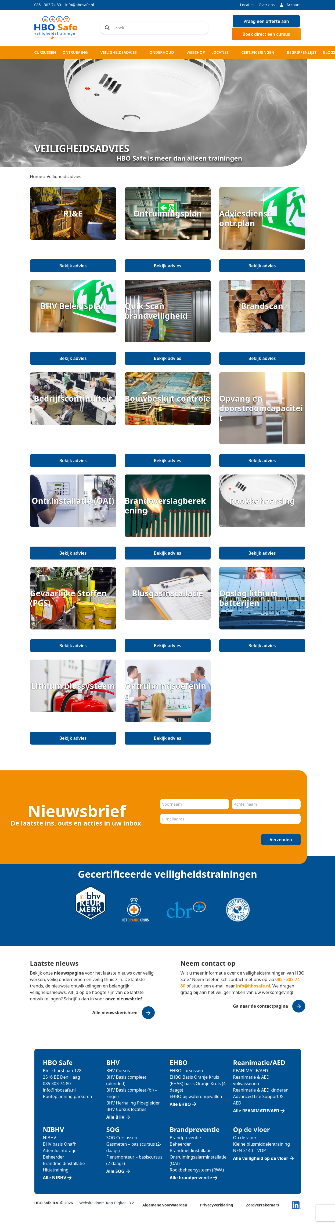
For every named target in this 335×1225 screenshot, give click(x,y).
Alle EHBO (180, 1104)
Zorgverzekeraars (262, 1205)
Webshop (195, 52)
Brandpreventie (185, 1138)
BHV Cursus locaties (126, 1109)
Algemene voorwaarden (164, 1205)
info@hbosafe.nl (79, 4)
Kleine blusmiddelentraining (261, 1144)
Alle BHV (115, 1117)
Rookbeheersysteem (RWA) (197, 1170)
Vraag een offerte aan (266, 21)
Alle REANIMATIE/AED (256, 1111)
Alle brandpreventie (191, 1178)
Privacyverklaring (216, 1205)
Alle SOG (115, 1171)
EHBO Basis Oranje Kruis (194, 1077)
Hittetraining (56, 1170)
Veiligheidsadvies (118, 52)
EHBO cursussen (186, 1071)
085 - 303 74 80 (47, 4)
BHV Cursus (118, 1071)
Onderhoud (161, 52)
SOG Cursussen (122, 1138)
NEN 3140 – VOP (249, 1150)
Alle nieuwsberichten (115, 1012)
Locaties (247, 4)
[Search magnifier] (107, 27)
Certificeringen (257, 52)
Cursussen (45, 52)
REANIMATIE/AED (250, 1071)
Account (290, 5)
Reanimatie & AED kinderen (261, 1090)
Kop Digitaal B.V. (120, 1202)
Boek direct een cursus (266, 34)
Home (36, 176)
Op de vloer (245, 1138)
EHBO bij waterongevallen (196, 1096)
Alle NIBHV (54, 1178)
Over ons (267, 4)
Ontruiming (75, 52)
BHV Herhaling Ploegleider (133, 1103)
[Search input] (159, 27)
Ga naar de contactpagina (260, 1006)
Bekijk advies (73, 266)
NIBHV (49, 1138)
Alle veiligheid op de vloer (260, 1158)
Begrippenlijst (301, 52)
